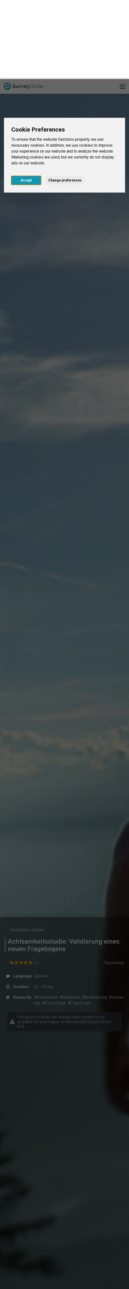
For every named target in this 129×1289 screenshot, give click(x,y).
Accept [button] (26, 101)
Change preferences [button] (65, 101)
